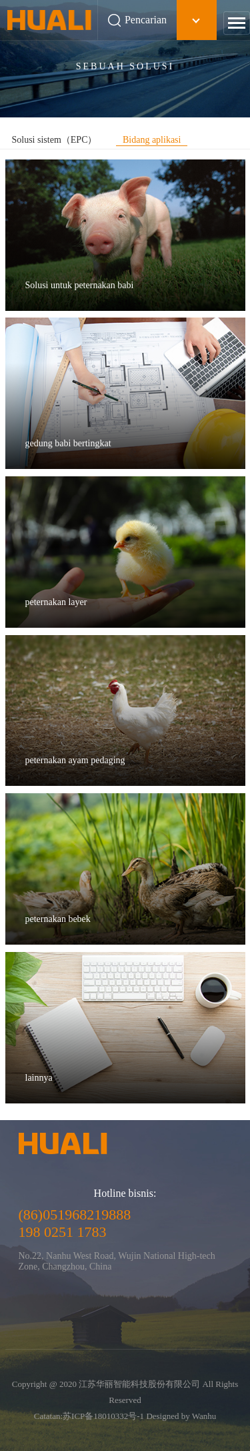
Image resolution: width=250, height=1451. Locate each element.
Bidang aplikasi (152, 140)
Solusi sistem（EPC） (54, 140)
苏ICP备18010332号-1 (103, 1416)
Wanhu (204, 1416)
